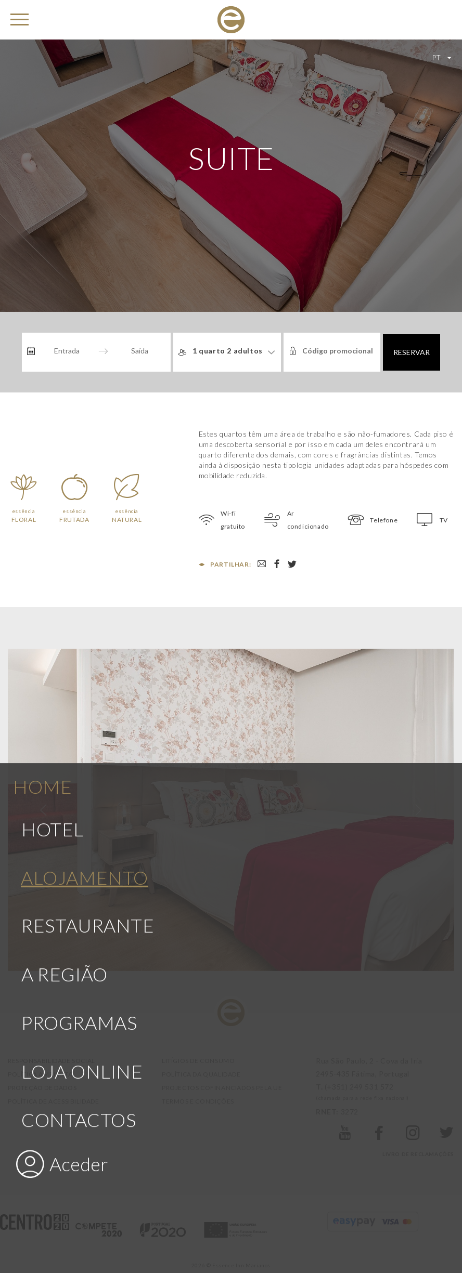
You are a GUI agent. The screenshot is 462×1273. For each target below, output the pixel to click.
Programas (79, 909)
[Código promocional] (338, 351)
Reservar (411, 352)
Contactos (78, 1006)
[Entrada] (67, 351)
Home (42, 673)
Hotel (52, 716)
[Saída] (139, 351)
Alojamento (84, 764)
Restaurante (88, 812)
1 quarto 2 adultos (227, 350)
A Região (64, 860)
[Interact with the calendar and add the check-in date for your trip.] (31, 351)
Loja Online (82, 958)
